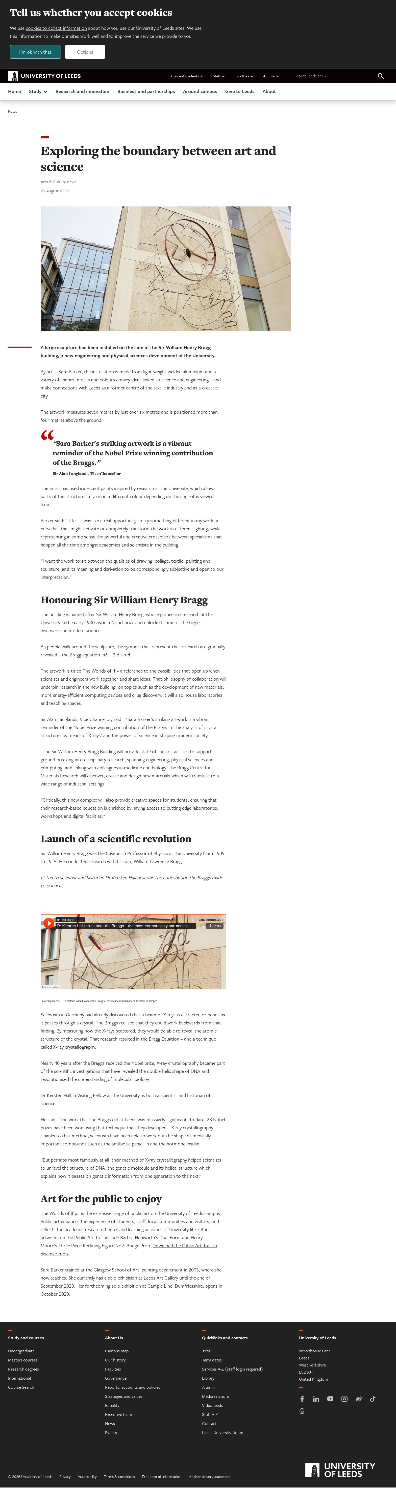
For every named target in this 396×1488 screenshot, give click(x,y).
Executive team (118, 1415)
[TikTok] (373, 1400)
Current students (187, 76)
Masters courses (22, 1360)
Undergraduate (21, 1351)
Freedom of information (161, 1477)
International (19, 1378)
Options (85, 52)
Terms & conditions (119, 1477)
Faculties (244, 76)
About (269, 91)
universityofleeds (50, 1001)
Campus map (117, 1351)
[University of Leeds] (346, 1471)
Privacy (65, 1477)
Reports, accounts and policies (132, 1387)
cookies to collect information (56, 28)
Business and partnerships (146, 91)
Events (111, 1433)
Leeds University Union (222, 1433)
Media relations (216, 1396)
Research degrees (23, 1369)
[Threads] (302, 1412)
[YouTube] (330, 1400)
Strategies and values (123, 1396)
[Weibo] (359, 1400)
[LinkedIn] (316, 1400)
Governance (116, 1378)
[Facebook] (302, 1400)
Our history (115, 1360)
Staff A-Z (210, 1415)
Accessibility (87, 1477)
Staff (219, 76)
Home (14, 91)
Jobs (206, 1351)
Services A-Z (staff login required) (232, 1369)
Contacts (210, 1424)
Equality (112, 1406)
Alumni (271, 76)
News (12, 111)
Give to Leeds (240, 91)
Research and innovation (82, 91)
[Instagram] (344, 1400)
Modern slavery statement (209, 1477)
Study (38, 91)
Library (208, 1378)
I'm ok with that (35, 52)
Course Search (21, 1387)
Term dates (212, 1360)
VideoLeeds (212, 1406)
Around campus (200, 91)
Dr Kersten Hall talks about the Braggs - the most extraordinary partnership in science (109, 1001)
